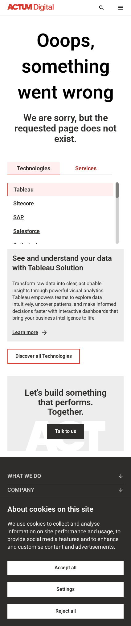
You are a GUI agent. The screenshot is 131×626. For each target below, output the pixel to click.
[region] (63, 213)
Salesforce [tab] (26, 231)
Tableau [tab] (24, 189)
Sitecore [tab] (23, 203)
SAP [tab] (18, 217)
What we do (65, 476)
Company (65, 490)
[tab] (33, 168)
